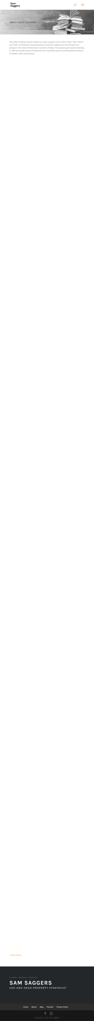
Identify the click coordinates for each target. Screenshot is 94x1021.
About (34, 1007)
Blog (41, 1007)
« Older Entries (15, 955)
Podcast (50, 1007)
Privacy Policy (62, 1007)
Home (25, 1007)
